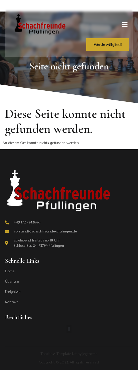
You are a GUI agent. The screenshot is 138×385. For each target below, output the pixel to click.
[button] (68, 329)
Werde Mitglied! (108, 44)
